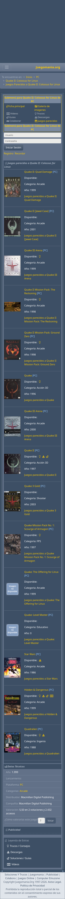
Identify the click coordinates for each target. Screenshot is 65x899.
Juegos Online (26, 878)
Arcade (24, 791)
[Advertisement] (31, 31)
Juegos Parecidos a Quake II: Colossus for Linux (33, 84)
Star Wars (29, 654)
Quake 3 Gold (32, 486)
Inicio (29, 77)
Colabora (10, 878)
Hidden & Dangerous (36, 689)
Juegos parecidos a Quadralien (41, 753)
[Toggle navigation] (6, 67)
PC (37, 77)
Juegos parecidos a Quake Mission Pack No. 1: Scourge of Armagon (41, 557)
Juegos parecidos (47, 121)
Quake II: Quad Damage (38, 171)
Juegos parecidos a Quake (39, 400)
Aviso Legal (54, 882)
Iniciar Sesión (13, 147)
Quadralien (30, 729)
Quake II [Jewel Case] (36, 211)
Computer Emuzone (48, 878)
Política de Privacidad (32, 885)
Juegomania (37, 874)
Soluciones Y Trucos (16, 874)
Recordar (20, 153)
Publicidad (52, 874)
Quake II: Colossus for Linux (22, 80)
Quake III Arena (33, 250)
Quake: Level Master (36, 615)
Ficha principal (16, 106)
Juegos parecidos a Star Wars (40, 678)
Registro (8, 153)
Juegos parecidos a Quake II (40, 475)
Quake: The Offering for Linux (41, 572)
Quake (28, 375)
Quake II (29, 450)
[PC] (55, 171)
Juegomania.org (48, 67)
